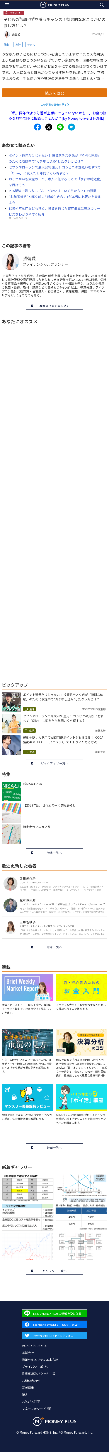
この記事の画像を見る (54, 104)
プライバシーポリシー (37, 1366)
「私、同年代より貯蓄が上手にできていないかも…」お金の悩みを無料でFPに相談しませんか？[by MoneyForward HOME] (57, 115)
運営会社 (28, 1352)
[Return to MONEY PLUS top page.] (54, 4)
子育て (31, 44)
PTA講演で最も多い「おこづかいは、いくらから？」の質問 (53, 190)
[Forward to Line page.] (54, 1313)
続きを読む (54, 93)
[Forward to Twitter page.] (54, 1335)
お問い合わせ (31, 1380)
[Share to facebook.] (37, 127)
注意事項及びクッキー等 (38, 1373)
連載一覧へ (54, 1147)
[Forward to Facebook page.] (54, 1324)
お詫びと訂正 (31, 1401)
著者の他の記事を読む (54, 306)
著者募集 (28, 1387)
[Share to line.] (60, 127)
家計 (18, 44)
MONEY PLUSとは (34, 1346)
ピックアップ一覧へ (54, 763)
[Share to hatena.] (71, 127)
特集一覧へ (54, 852)
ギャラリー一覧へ (55, 1271)
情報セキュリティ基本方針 (40, 1359)
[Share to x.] (48, 127)
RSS (24, 1394)
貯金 (6, 44)
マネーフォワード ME (36, 1408)
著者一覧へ (54, 947)
